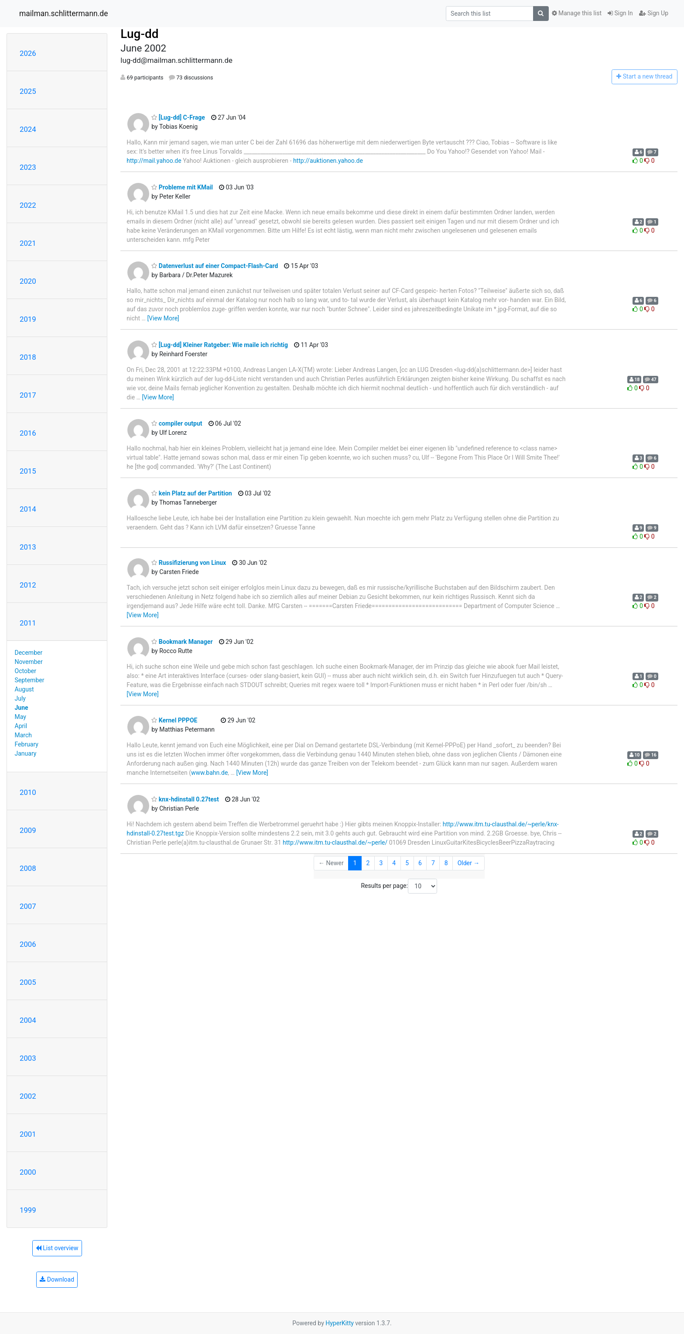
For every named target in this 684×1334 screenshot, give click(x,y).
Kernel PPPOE (174, 720)
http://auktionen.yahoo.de (328, 160)
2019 (28, 319)
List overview (57, 1248)
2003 (28, 1058)
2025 (28, 91)
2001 (28, 1134)
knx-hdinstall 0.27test (185, 799)
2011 (28, 623)
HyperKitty (339, 1323)
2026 (28, 53)
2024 (28, 129)
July (20, 698)
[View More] (163, 318)
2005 (28, 982)
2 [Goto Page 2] (368, 863)
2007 (28, 906)
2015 (28, 471)
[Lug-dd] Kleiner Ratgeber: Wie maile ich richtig (219, 344)
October (25, 670)
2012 (28, 585)
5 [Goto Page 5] (407, 863)
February (26, 744)
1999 (28, 1210)
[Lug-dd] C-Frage (178, 117)
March (23, 735)
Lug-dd (139, 34)
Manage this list (577, 13)
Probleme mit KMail (182, 187)
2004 (28, 1020)
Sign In (620, 13)
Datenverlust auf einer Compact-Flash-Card (214, 265)
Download (57, 1279)
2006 (28, 944)
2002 (28, 1096)
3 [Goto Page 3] (381, 863)
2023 (28, 167)
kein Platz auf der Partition (191, 493)
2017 (28, 395)
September (29, 680)
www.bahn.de (209, 772)
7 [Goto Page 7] (433, 863)
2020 (28, 281)
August (24, 689)
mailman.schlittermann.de (63, 13)
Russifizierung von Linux (188, 562)
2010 (28, 792)
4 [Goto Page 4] (394, 863)
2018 (28, 357)
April (21, 725)
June (21, 707)
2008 (28, 868)
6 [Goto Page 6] (420, 863)
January (26, 753)
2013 (28, 547)
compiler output (176, 423)
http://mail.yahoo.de (154, 160)
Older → (469, 863)
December (29, 652)
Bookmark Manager (181, 641)
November (29, 661)
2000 (28, 1172)
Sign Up (653, 13)
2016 (28, 433)
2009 (28, 830)
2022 (28, 205)
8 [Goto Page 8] (446, 863)
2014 (28, 509)
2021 (28, 243)
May (20, 716)
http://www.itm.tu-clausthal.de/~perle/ (335, 842)
